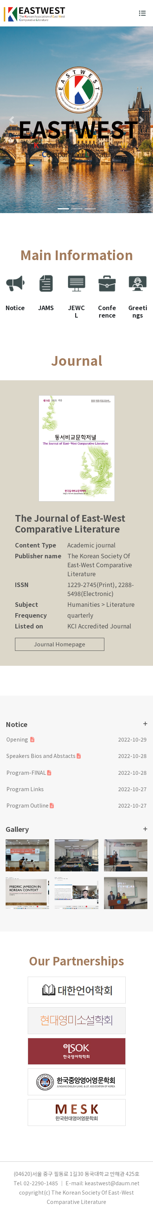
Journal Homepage (59, 644)
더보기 (145, 723)
